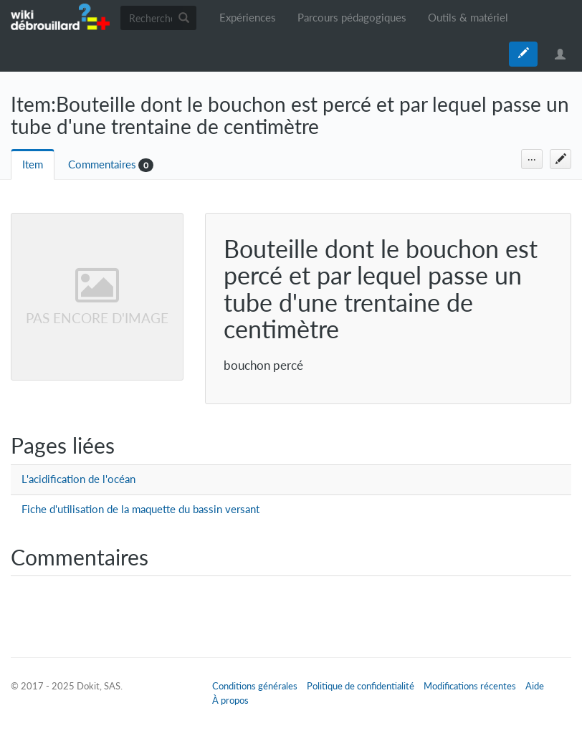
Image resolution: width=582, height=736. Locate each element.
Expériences (247, 17)
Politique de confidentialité (360, 686)
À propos (230, 700)
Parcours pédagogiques (351, 17)
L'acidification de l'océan (78, 479)
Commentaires (102, 164)
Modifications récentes (470, 686)
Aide (534, 686)
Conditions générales (254, 686)
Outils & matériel (468, 17)
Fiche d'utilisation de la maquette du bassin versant (140, 509)
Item (32, 164)
